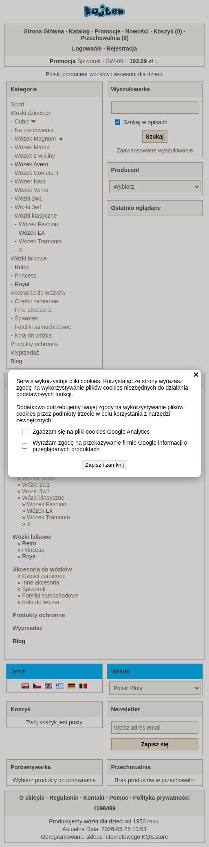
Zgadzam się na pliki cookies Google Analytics (91, 431)
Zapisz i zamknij (104, 465)
